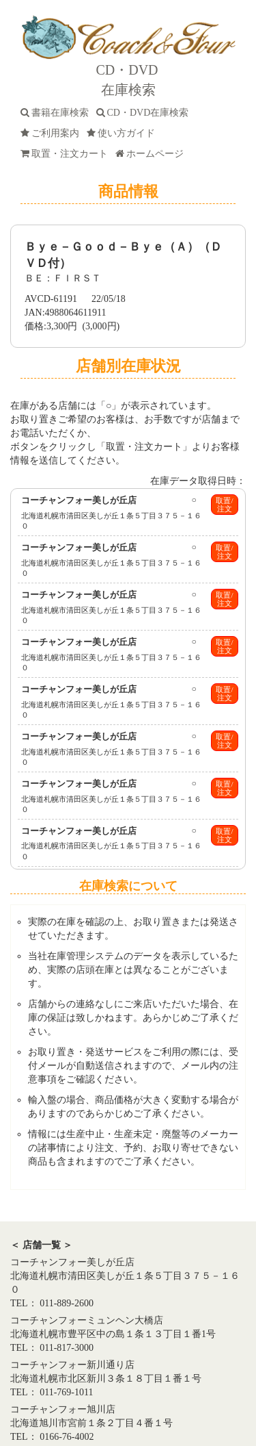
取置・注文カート (66, 154)
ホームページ (151, 154)
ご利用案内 (52, 133)
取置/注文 (224, 504)
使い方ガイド (123, 133)
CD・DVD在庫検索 (145, 112)
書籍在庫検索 (57, 112)
